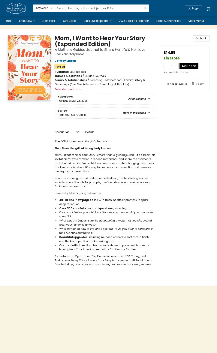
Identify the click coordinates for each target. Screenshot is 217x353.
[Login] (193, 8)
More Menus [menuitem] (196, 21)
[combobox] (44, 8)
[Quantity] (171, 66)
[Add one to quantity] (176, 66)
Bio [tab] (77, 132)
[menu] (108, 21)
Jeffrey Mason (66, 61)
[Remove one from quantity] (166, 66)
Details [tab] (89, 132)
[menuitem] (7, 21)
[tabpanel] (105, 208)
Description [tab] (62, 132)
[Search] (145, 8)
